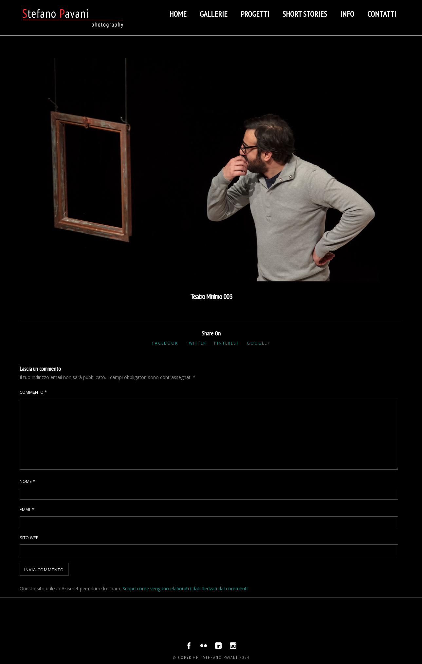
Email (27, 509)
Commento (33, 392)
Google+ (258, 343)
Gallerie (214, 14)
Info (347, 14)
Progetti (255, 14)
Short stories (305, 14)
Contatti (381, 14)
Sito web (29, 538)
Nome (27, 481)
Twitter (196, 343)
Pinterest (226, 343)
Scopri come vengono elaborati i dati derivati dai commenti (185, 588)
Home (178, 14)
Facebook (165, 343)
